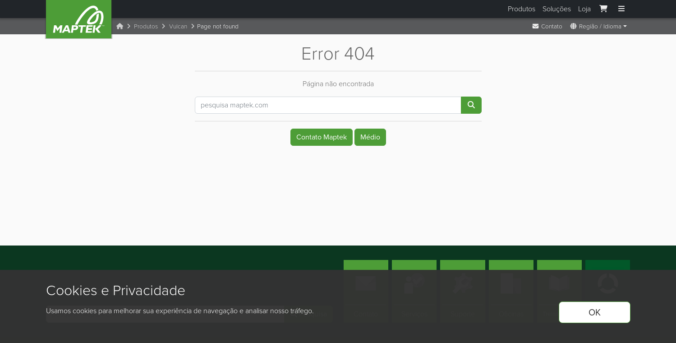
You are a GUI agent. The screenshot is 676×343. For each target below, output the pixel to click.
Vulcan (178, 26)
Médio (370, 137)
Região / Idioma (595, 26)
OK (595, 312)
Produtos (521, 9)
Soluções (557, 9)
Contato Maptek (321, 137)
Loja (584, 9)
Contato (547, 26)
